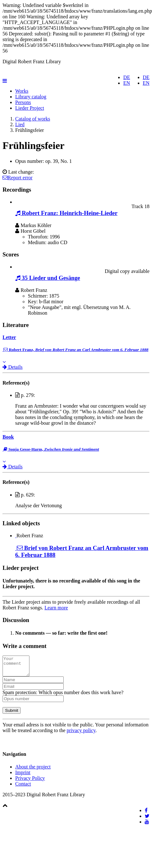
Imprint (22, 776)
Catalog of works (32, 118)
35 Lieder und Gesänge (47, 277)
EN (146, 83)
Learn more (56, 607)
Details (12, 367)
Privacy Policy (30, 782)
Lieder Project (29, 108)
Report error (18, 177)
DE (146, 77)
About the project (33, 770)
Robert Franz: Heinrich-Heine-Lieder (66, 213)
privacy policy (81, 734)
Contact (23, 787)
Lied (19, 124)
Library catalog (30, 96)
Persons (23, 102)
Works (21, 91)
